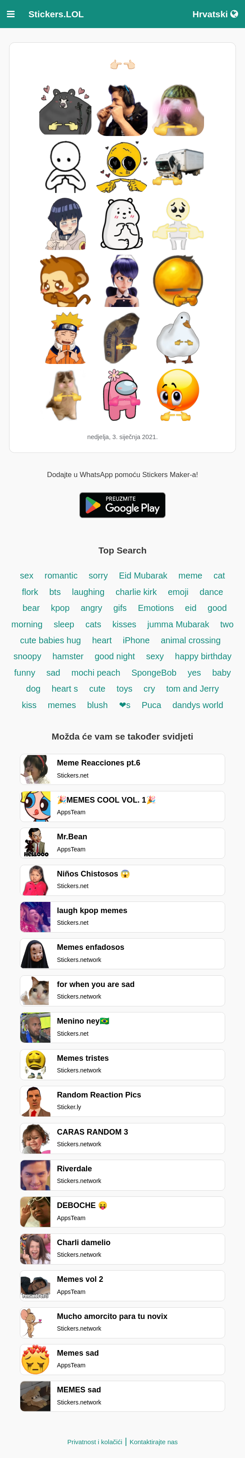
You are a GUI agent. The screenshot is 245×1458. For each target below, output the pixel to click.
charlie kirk (136, 592)
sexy (155, 656)
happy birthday (203, 656)
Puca (151, 705)
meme (191, 575)
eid (191, 608)
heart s (65, 688)
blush (97, 705)
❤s (125, 705)
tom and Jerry (192, 688)
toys (124, 688)
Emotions (156, 608)
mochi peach (95, 672)
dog (33, 688)
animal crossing (191, 640)
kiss (29, 705)
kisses (125, 624)
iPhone (137, 640)
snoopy (27, 656)
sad (53, 672)
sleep (63, 624)
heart (102, 640)
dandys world (198, 705)
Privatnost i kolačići (94, 1441)
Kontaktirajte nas (153, 1441)
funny (24, 672)
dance (211, 592)
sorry (98, 575)
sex (26, 575)
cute (97, 688)
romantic (62, 575)
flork (30, 592)
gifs (120, 608)
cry (149, 688)
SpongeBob (154, 672)
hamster (67, 656)
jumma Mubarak (180, 624)
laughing (89, 592)
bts (55, 592)
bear (31, 608)
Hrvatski (215, 14)
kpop (61, 608)
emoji (178, 592)
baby (221, 672)
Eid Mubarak (144, 575)
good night (115, 656)
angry (91, 608)
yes (194, 672)
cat (219, 575)
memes (62, 705)
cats (93, 624)
